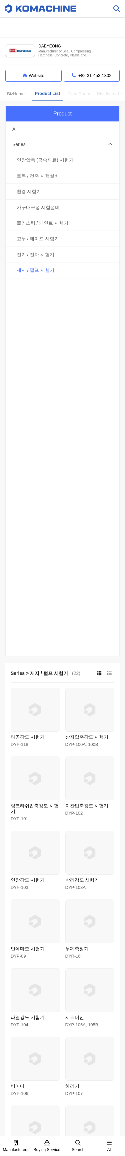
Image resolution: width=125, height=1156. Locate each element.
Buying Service (47, 1146)
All (109, 1146)
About (13, 1074)
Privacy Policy (71, 1074)
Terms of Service (38, 1074)
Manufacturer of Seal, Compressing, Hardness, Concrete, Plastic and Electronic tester (65, 53)
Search (78, 1146)
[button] (62, 144)
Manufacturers (16, 1146)
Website (33, 75)
